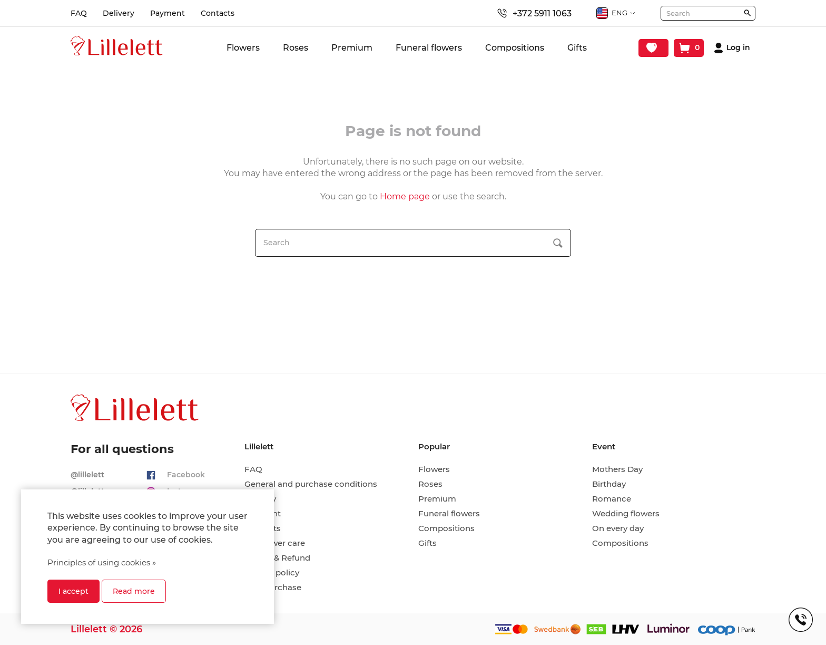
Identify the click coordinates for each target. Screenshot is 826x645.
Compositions (514, 48)
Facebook (186, 474)
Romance (611, 499)
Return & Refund (277, 558)
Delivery (118, 13)
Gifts (577, 48)
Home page (405, 196)
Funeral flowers (429, 48)
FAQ (79, 13)
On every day (618, 528)
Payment (167, 13)
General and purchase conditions (310, 484)
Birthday (609, 484)
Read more (134, 591)
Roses (295, 48)
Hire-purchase (272, 587)
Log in (738, 47)
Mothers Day (617, 469)
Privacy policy (271, 572)
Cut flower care (274, 543)
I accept (73, 591)
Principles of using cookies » (101, 562)
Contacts (217, 13)
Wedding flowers (626, 513)
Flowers (243, 48)
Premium (351, 48)
